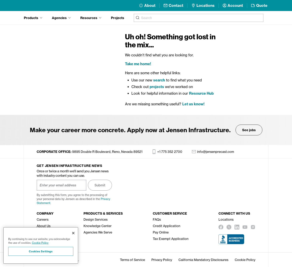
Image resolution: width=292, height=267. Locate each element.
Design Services (96, 219)
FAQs (157, 219)
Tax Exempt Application (170, 239)
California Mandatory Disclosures (203, 260)
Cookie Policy (245, 260)
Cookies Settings (41, 251)
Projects (117, 18)
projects (157, 86)
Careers (42, 219)
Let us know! (193, 104)
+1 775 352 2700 (167, 151)
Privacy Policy (161, 260)
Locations (226, 219)
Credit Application (166, 226)
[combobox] (198, 18)
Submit (100, 185)
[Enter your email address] (61, 185)
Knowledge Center (98, 226)
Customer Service (170, 213)
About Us (43, 226)
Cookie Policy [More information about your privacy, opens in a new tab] (40, 242)
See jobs (249, 130)
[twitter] (229, 227)
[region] (40, 245)
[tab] (33, 17)
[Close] (73, 233)
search (159, 80)
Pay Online (161, 232)
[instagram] (253, 227)
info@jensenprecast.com (213, 152)
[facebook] (221, 227)
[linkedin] (237, 227)
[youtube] (245, 227)
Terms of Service (132, 260)
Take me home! (138, 64)
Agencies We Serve (98, 232)
